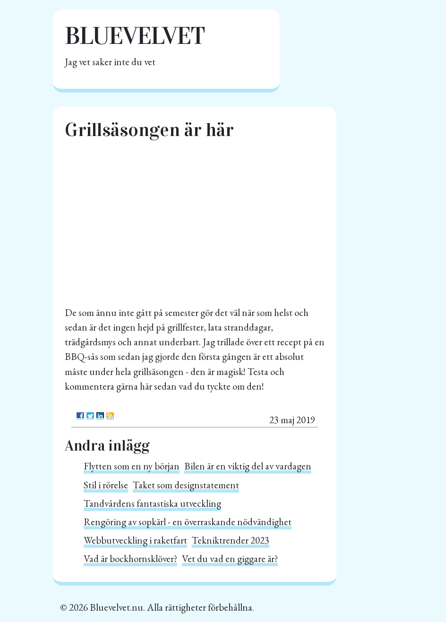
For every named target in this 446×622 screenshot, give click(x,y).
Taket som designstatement (186, 484)
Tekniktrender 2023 (230, 540)
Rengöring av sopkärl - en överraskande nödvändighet (188, 521)
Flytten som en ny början (132, 466)
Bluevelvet (135, 36)
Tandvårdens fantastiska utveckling (152, 503)
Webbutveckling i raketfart (135, 540)
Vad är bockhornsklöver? (130, 558)
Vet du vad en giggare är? (230, 558)
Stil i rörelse (106, 484)
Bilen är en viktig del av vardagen (247, 466)
